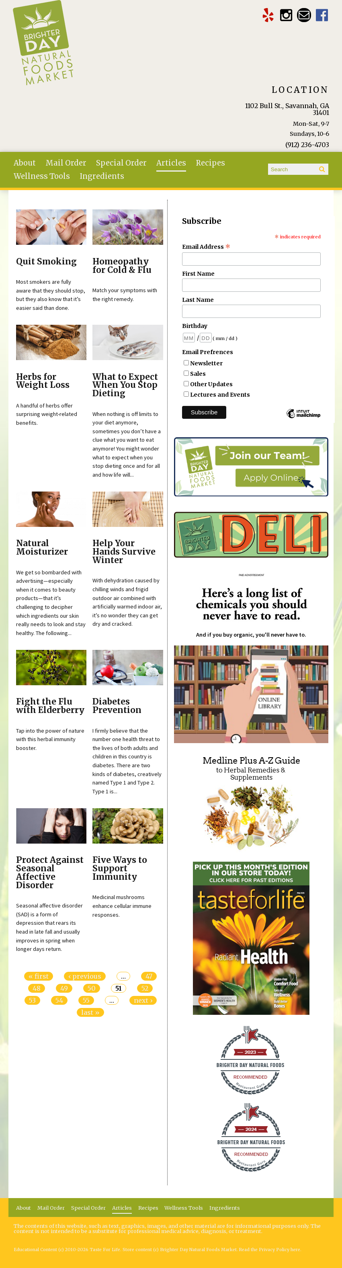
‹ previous (84, 976)
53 (32, 1000)
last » (90, 1012)
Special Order (121, 163)
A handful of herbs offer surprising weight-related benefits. (46, 414)
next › (143, 1000)
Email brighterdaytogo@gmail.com (304, 15)
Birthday (194, 326)
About (25, 163)
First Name (198, 273)
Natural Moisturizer (42, 547)
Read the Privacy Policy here (269, 1249)
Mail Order (65, 163)
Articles (171, 163)
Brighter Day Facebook (322, 15)
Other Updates (211, 384)
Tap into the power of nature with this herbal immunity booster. (50, 739)
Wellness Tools (42, 176)
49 (64, 988)
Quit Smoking (46, 261)
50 (92, 988)
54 (59, 1000)
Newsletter (206, 363)
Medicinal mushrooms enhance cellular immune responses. (122, 905)
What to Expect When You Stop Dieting (125, 385)
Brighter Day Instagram (286, 15)
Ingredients (102, 176)
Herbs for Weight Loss (43, 381)
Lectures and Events (220, 394)
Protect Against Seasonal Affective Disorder (50, 872)
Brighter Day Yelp (268, 15)
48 (37, 988)
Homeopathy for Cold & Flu (122, 265)
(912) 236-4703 (307, 145)
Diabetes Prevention (116, 705)
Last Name (198, 299)
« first (39, 976)
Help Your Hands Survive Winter (124, 551)
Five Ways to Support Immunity (119, 868)
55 (86, 1000)
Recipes (210, 163)
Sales (198, 373)
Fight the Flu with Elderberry (50, 705)
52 (144, 988)
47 (148, 976)
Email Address (206, 246)
